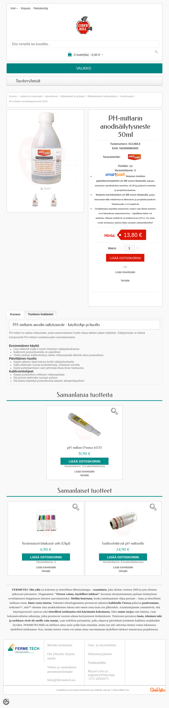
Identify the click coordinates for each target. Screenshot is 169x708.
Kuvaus (15, 314)
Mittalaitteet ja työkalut (73, 96)
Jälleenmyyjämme (100, 654)
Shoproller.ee (157, 690)
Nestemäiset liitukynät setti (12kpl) (46, 544)
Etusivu (13, 96)
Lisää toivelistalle (125, 272)
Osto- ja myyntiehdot (102, 645)
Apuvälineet (51, 96)
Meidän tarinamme (59, 645)
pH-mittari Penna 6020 (84, 448)
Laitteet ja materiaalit (31, 96)
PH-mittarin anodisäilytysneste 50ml (28, 101)
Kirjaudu (26, 8)
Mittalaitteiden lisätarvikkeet (102, 96)
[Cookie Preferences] (6, 702)
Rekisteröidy (41, 8)
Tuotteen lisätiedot (40, 314)
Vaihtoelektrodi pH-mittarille (123, 544)
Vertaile (125, 280)
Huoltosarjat (126, 96)
